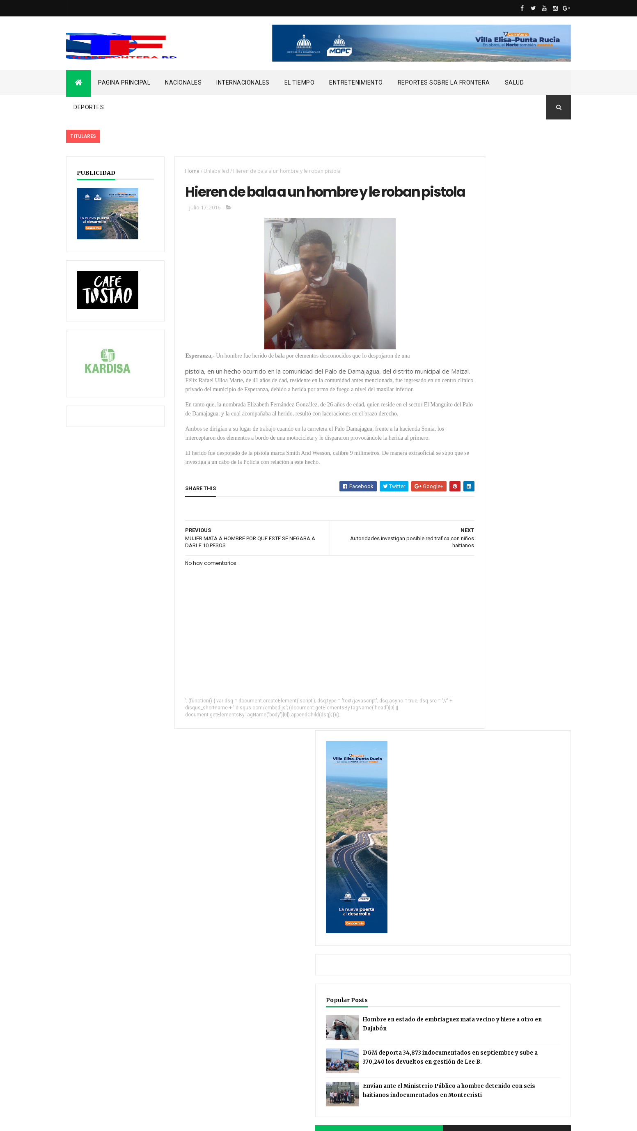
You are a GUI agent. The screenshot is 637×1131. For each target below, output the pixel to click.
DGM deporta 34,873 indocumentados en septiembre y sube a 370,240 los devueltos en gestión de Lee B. (507, 508)
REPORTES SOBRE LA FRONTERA (444, 82)
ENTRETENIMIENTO (356, 82)
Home (178, 170)
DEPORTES (88, 107)
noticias (82, 1064)
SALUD (514, 82)
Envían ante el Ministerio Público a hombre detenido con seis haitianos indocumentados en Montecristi (506, 562)
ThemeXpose (108, 1119)
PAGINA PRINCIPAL (124, 82)
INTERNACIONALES (243, 82)
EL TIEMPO (299, 82)
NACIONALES (183, 82)
